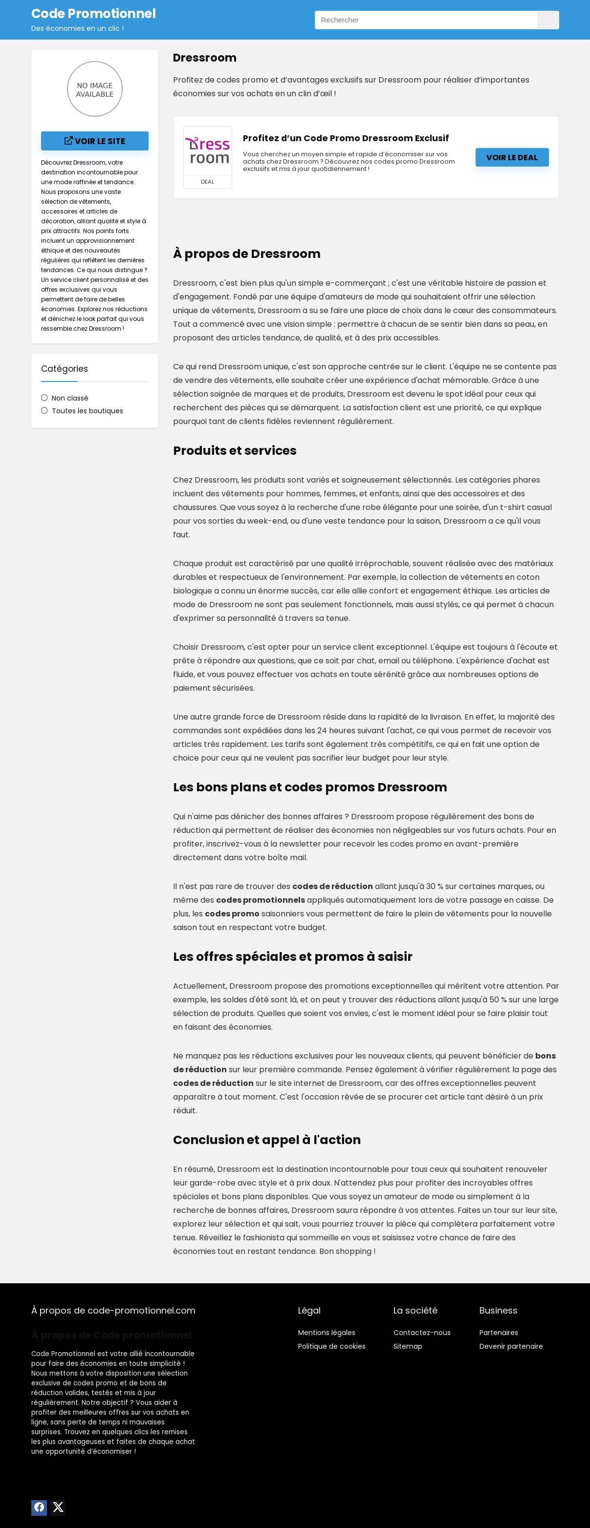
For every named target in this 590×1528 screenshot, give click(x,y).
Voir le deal (512, 157)
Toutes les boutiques (87, 411)
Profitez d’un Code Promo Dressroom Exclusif (346, 138)
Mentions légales (326, 1332)
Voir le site (95, 141)
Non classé (70, 398)
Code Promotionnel (63, 1353)
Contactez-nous (422, 1332)
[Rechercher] (548, 20)
